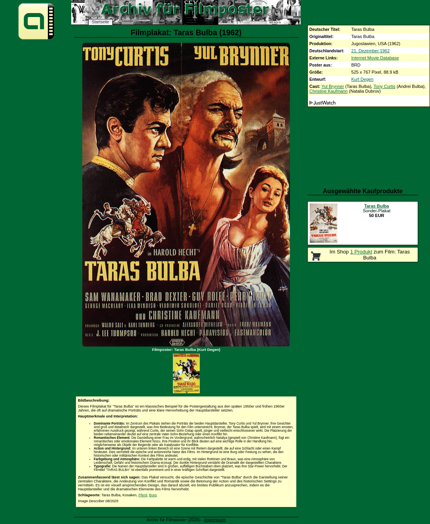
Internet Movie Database (375, 57)
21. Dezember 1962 (370, 50)
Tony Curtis (384, 86)
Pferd (142, 495)
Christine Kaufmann (328, 91)
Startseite (100, 22)
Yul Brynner (333, 86)
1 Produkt (361, 252)
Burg (153, 495)
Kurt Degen (362, 79)
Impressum (215, 519)
